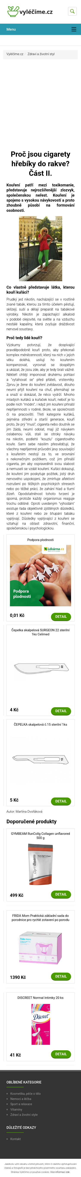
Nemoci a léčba (20, 1099)
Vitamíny (16, 1109)
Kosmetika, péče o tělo (25, 1093)
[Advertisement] (40, 106)
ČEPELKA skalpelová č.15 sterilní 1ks (40, 725)
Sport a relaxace (21, 1104)
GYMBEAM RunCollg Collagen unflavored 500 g (40, 836)
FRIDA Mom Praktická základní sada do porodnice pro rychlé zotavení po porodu (40, 918)
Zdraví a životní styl (41, 54)
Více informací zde (60, 1172)
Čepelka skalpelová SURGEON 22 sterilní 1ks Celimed (40, 632)
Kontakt (15, 1139)
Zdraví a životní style (24, 1114)
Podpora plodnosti (40, 540)
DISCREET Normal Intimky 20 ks (40, 998)
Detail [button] (61, 617)
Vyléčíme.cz (14, 54)
